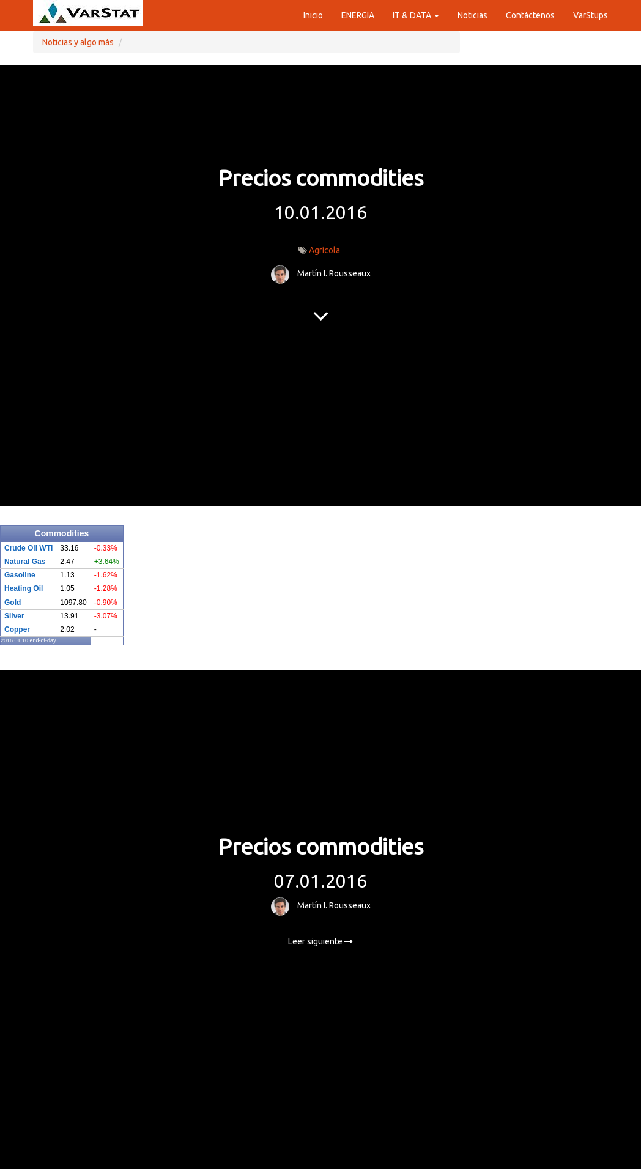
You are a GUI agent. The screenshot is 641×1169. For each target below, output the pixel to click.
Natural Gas (24, 561)
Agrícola (324, 250)
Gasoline (19, 575)
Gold (12, 602)
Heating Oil (23, 588)
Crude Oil (20, 548)
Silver (14, 616)
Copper (17, 629)
